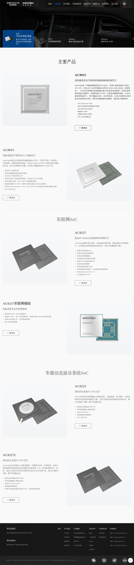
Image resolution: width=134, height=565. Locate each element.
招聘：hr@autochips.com (117, 541)
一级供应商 (92, 537)
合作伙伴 (87, 4)
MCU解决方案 (78, 545)
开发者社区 (77, 4)
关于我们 (66, 4)
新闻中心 (96, 4)
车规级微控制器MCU (80, 537)
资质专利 (66, 545)
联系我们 (105, 4)
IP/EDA (91, 541)
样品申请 (101, 533)
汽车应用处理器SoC (79, 533)
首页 (50, 4)
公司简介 (66, 533)
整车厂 (91, 533)
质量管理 (66, 541)
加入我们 (114, 4)
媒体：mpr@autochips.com (117, 537)
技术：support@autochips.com (118, 545)
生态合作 (91, 549)
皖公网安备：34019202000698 (33, 560)
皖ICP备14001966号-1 (18, 560)
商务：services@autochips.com (118, 533)
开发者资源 (102, 537)
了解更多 (83, 128)
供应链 (91, 545)
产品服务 (57, 4)
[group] (18, 39)
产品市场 (66, 537)
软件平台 (76, 541)
